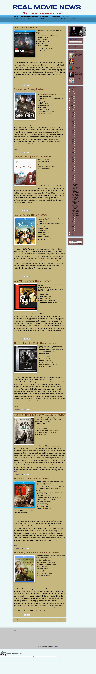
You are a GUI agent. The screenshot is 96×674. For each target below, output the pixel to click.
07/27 (73, 148)
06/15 (73, 157)
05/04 (73, 168)
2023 (72, 95)
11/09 (73, 121)
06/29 (73, 154)
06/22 (73, 155)
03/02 (73, 217)
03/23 (73, 179)
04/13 (73, 173)
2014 (72, 111)
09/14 (73, 136)
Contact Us (24, 21)
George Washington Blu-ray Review (32, 156)
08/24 (73, 141)
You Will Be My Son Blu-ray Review (32, 281)
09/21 (73, 134)
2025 (72, 91)
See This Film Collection (32, 18)
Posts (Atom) (42, 624)
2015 (72, 109)
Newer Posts (17, 619)
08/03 (73, 146)
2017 (72, 105)
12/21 (73, 114)
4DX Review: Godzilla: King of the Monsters (78, 67)
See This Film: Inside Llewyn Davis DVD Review (39, 415)
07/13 (73, 150)
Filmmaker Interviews (56, 16)
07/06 (73, 152)
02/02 (73, 224)
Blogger (56, 646)
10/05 (73, 130)
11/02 (73, 123)
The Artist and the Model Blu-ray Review (35, 343)
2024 (72, 93)
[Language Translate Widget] (75, 242)
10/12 (73, 128)
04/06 (73, 175)
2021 (72, 98)
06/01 (73, 161)
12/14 (73, 116)
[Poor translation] (5, 655)
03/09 (73, 182)
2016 (72, 107)
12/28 (73, 112)
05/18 (73, 164)
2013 (72, 232)
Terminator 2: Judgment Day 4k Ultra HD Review (78, 73)
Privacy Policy (16, 21)
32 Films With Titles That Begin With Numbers (78, 54)
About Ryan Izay (74, 18)
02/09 (73, 223)
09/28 (73, 132)
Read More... (16, 82)
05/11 (73, 166)
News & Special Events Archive (19, 18)
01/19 (73, 228)
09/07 (73, 137)
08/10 (73, 145)
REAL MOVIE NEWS (47, 7)
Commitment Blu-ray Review (29, 89)
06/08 (73, 159)
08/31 (73, 139)
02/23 (73, 219)
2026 (72, 89)
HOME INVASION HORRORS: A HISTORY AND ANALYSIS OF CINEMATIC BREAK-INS (35, 16)
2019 (72, 102)
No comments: (17, 85)
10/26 (73, 125)
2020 (72, 100)
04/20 (73, 172)
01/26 (73, 226)
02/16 (73, 221)
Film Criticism (54, 18)
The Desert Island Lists (64, 18)
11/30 (73, 118)
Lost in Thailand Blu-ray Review (30, 215)
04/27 (73, 170)
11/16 (73, 119)
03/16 (73, 181)
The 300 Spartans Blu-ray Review (31, 478)
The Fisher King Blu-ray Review (78, 79)
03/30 (73, 177)
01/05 (73, 230)
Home (39, 619)
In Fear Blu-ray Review (26, 27)
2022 (72, 96)
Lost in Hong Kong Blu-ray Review (77, 61)
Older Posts (62, 619)
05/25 (73, 163)
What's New (16, 16)
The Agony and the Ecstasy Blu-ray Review (36, 552)
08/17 (73, 143)
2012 (72, 234)
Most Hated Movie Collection (44, 18)
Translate (78, 243)
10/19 (73, 127)
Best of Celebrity (66, 16)
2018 (72, 103)
